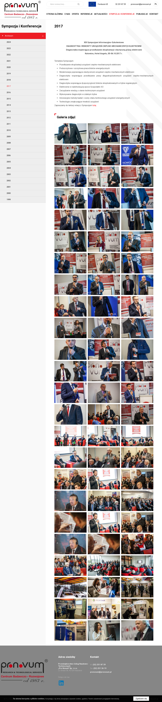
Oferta (75, 14)
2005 (9, 162)
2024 (9, 42)
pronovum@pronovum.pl (141, 4)
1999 (9, 199)
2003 (9, 174)
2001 (9, 187)
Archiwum (8, 36)
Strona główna (54, 14)
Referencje (87, 14)
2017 (9, 86)
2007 (9, 149)
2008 (9, 143)
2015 (9, 99)
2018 (9, 80)
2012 (9, 118)
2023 (9, 48)
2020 (9, 67)
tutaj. (94, 105)
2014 (9, 105)
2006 (9, 155)
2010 (9, 130)
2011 (9, 124)
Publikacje (142, 14)
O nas (67, 14)
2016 (9, 92)
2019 (9, 73)
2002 (9, 181)
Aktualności (100, 14)
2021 (9, 61)
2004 (9, 168)
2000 (9, 193)
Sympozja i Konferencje (122, 14)
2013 (9, 111)
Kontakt (154, 14)
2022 (9, 55)
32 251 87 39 (120, 4)
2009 (9, 136)
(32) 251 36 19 (99, 668)
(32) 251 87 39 (99, 664)
